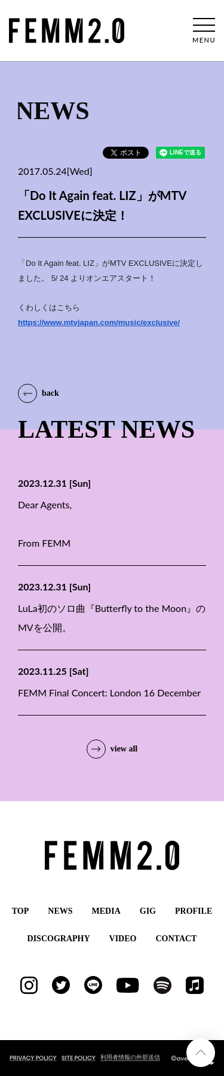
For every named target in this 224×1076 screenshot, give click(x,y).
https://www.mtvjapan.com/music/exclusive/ (99, 322)
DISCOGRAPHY (58, 938)
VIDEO (123, 938)
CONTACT (176, 938)
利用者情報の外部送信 (130, 1056)
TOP (20, 911)
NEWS (60, 911)
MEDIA (106, 911)
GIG (148, 911)
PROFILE (193, 911)
